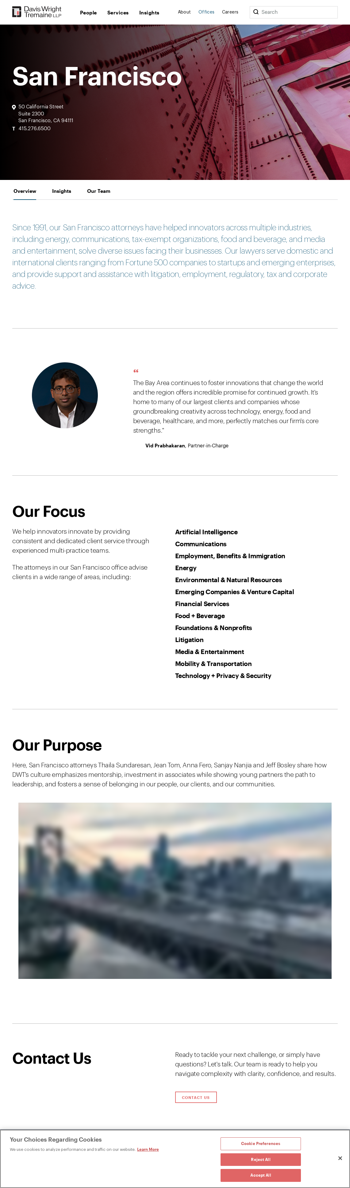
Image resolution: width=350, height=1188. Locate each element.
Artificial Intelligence (206, 532)
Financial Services (202, 603)
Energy (186, 567)
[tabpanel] (175, 612)
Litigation (189, 639)
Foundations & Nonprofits (213, 627)
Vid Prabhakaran (165, 445)
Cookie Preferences (260, 1143)
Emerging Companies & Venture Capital (234, 591)
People (88, 12)
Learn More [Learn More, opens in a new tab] (148, 1149)
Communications (201, 543)
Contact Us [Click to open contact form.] (196, 1097)
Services (118, 12)
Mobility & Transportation (213, 663)
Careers (230, 12)
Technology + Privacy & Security (223, 675)
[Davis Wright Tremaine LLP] (37, 12)
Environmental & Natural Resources (228, 579)
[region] (175, 1159)
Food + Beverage (200, 615)
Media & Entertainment (209, 651)
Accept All (260, 1175)
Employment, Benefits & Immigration (230, 555)
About (184, 12)
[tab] (24, 190)
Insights (149, 12)
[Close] (340, 1158)
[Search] (256, 12)
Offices (206, 12)
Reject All (260, 1159)
